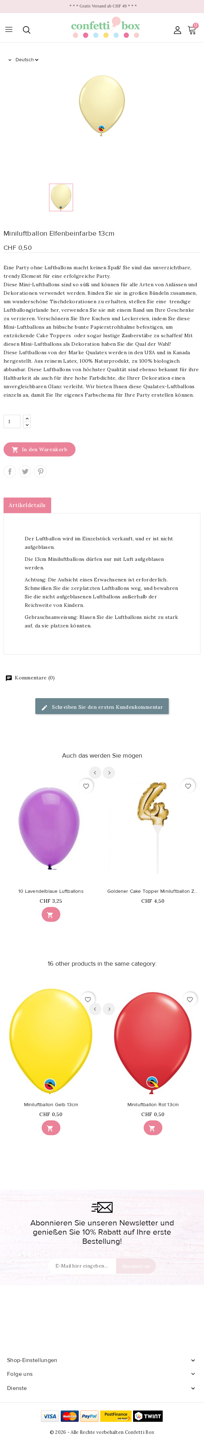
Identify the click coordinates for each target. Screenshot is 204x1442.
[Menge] (12, 421)
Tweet (25, 471)
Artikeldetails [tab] (27, 505)
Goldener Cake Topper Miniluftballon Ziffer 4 (153, 891)
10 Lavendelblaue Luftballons (51, 891)
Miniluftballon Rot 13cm (153, 1105)
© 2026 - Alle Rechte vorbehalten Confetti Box (102, 1432)
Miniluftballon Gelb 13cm (51, 1105)
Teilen (10, 471)
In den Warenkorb (39, 449)
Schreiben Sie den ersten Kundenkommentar (102, 707)
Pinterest (40, 471)
